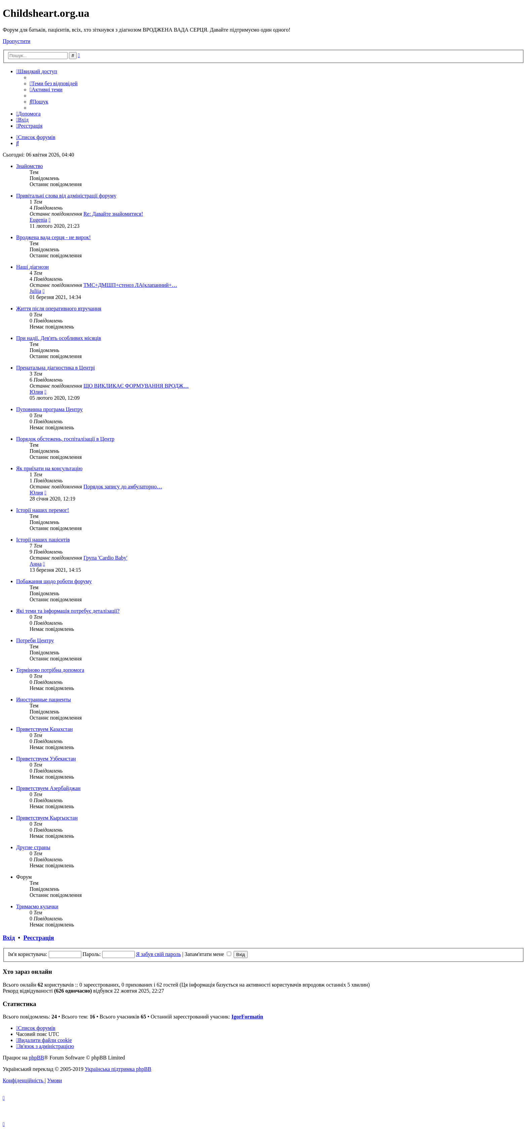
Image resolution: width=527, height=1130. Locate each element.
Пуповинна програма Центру (49, 409)
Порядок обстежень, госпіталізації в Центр (65, 439)
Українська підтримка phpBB (118, 1069)
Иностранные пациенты (43, 699)
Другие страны (33, 847)
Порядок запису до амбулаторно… (122, 486)
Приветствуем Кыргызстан (47, 818)
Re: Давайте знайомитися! (113, 214)
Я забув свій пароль (158, 954)
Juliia (35, 291)
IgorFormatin (247, 1016)
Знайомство (29, 166)
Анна (36, 564)
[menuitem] (54, 83)
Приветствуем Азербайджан (48, 788)
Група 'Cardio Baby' (105, 558)
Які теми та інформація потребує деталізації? (68, 611)
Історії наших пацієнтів (43, 539)
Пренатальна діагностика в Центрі (55, 368)
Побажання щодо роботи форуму (54, 581)
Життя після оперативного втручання (58, 308)
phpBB (36, 1057)
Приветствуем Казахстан (44, 729)
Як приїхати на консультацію (49, 468)
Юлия (36, 392)
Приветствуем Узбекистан (46, 759)
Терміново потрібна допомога (50, 670)
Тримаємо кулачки (37, 906)
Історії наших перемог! (42, 510)
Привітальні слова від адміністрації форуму (66, 196)
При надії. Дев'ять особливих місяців (58, 338)
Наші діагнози (32, 267)
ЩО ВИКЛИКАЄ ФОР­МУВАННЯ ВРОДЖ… (136, 386)
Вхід (9, 937)
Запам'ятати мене (208, 954)
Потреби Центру (35, 640)
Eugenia (38, 220)
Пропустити (16, 41)
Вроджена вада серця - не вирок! (53, 237)
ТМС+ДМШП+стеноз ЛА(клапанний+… (130, 285)
